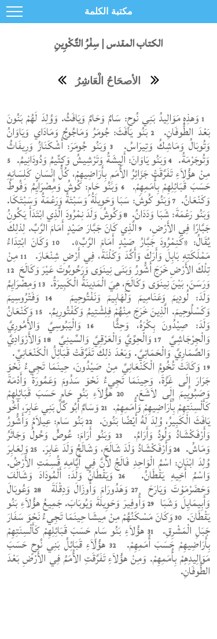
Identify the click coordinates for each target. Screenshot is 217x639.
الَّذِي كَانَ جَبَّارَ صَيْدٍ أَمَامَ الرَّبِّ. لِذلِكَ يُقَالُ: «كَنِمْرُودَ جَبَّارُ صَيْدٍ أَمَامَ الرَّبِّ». (108, 235)
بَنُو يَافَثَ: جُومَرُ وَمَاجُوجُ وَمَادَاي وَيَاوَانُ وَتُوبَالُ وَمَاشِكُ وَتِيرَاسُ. (108, 139)
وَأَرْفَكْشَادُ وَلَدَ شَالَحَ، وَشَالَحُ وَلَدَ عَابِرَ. (106, 449)
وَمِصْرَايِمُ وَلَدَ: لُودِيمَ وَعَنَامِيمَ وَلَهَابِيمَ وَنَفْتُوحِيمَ (108, 290)
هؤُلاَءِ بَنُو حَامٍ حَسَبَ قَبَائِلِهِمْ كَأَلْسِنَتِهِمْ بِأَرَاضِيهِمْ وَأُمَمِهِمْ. (108, 400)
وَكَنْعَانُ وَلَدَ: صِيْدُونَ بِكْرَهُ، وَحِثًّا (108, 318)
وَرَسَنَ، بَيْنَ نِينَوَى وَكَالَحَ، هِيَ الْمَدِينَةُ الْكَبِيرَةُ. (129, 283)
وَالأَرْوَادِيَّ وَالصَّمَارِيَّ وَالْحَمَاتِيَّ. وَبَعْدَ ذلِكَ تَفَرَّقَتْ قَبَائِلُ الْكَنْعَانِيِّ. (108, 346)
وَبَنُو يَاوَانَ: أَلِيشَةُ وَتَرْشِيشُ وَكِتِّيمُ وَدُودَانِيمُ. (90, 160)
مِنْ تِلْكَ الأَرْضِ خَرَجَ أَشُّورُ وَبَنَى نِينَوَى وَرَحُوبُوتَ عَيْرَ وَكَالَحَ (108, 263)
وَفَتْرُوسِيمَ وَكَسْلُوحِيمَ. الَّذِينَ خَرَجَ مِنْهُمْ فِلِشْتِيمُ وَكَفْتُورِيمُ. (108, 304)
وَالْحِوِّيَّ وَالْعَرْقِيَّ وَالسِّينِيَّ (103, 339)
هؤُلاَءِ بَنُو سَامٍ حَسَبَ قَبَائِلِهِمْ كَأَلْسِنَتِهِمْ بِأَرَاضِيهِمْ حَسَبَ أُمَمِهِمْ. (108, 538)
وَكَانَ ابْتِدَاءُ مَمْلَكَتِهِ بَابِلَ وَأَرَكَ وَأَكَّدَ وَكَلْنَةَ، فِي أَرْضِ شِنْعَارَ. (108, 249)
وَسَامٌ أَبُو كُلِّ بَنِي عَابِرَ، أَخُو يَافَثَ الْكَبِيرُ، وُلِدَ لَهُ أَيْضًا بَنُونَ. (108, 414)
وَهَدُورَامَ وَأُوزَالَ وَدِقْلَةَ (87, 489)
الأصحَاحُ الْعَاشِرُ (108, 81)
